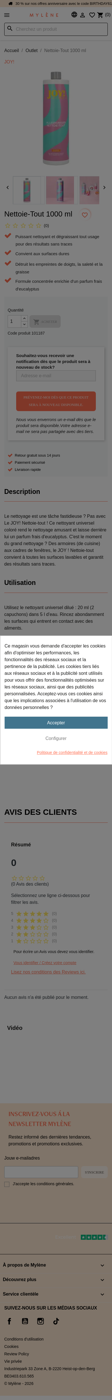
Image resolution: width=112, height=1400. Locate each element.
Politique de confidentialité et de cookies (72, 752)
